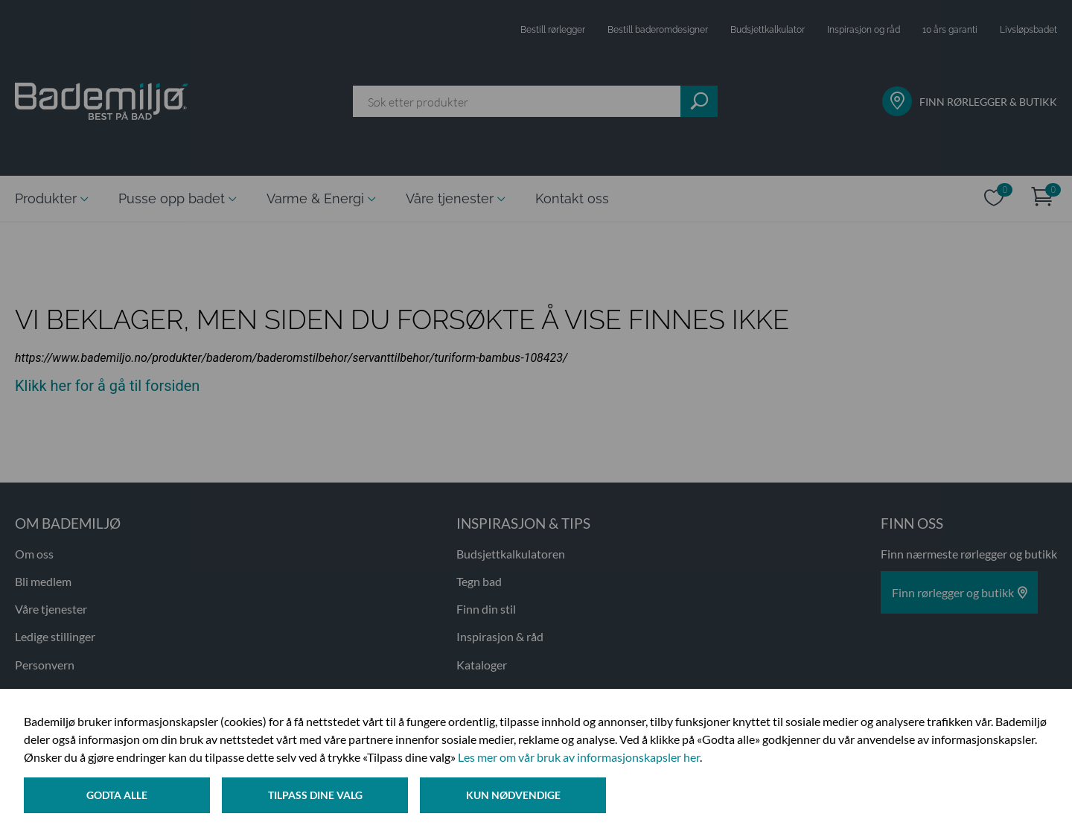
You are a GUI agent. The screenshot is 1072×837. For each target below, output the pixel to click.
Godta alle (116, 795)
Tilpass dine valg (315, 795)
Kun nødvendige (513, 795)
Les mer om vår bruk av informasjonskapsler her (579, 757)
